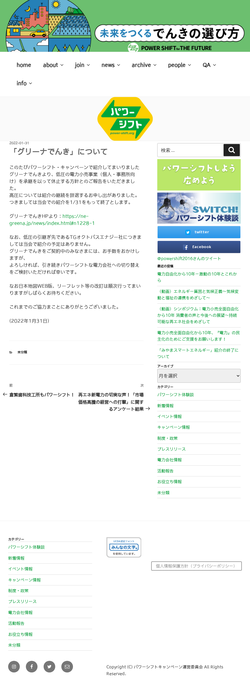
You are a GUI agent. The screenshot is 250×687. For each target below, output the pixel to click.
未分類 (22, 352)
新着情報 (165, 406)
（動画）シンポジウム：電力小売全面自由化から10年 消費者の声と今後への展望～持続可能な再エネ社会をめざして (198, 315)
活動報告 (165, 471)
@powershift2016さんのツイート (189, 259)
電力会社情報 (169, 460)
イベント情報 (169, 416)
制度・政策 (167, 438)
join (83, 64)
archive (145, 64)
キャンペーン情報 (173, 427)
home (24, 65)
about (54, 64)
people (180, 64)
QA (210, 64)
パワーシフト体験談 (175, 395)
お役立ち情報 (169, 482)
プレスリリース (171, 449)
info (25, 83)
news (111, 64)
